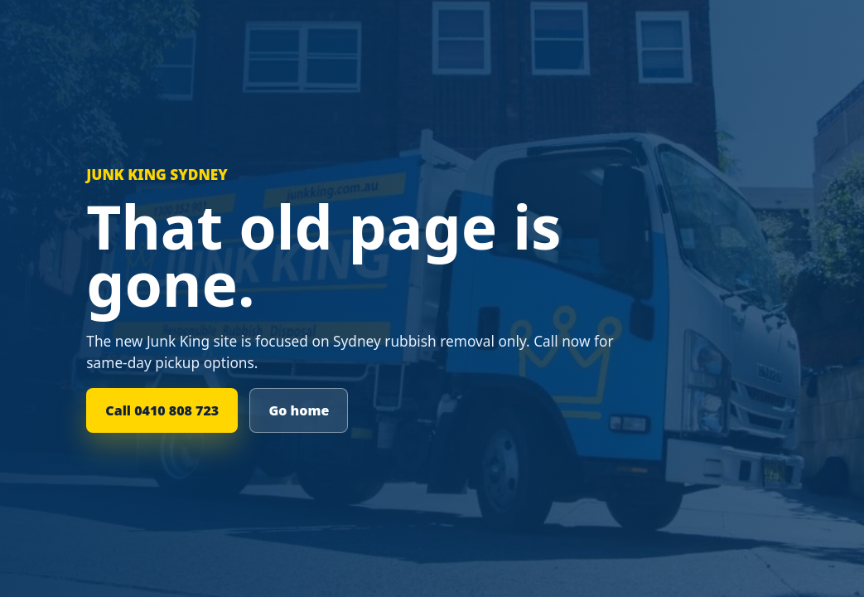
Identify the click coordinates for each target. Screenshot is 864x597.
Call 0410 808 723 (162, 410)
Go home (298, 410)
